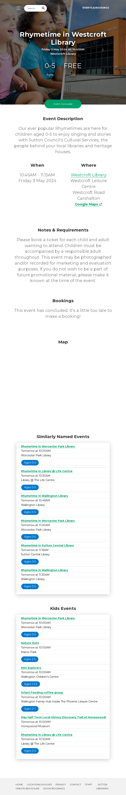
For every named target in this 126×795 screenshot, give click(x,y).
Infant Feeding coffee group (42, 692)
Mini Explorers (31, 668)
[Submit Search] (43, 8)
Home (19, 784)
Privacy (61, 784)
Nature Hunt (30, 643)
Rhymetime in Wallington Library (44, 496)
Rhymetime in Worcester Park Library (48, 446)
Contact (75, 784)
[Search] (32, 8)
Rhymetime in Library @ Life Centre (46, 471)
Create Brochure (27, 788)
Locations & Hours (39, 784)
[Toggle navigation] (17, 7)
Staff (88, 784)
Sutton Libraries (102, 786)
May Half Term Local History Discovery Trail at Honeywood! (63, 717)
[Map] (63, 386)
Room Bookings (54, 788)
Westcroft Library (88, 175)
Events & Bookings (96, 7)
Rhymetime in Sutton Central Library (47, 545)
